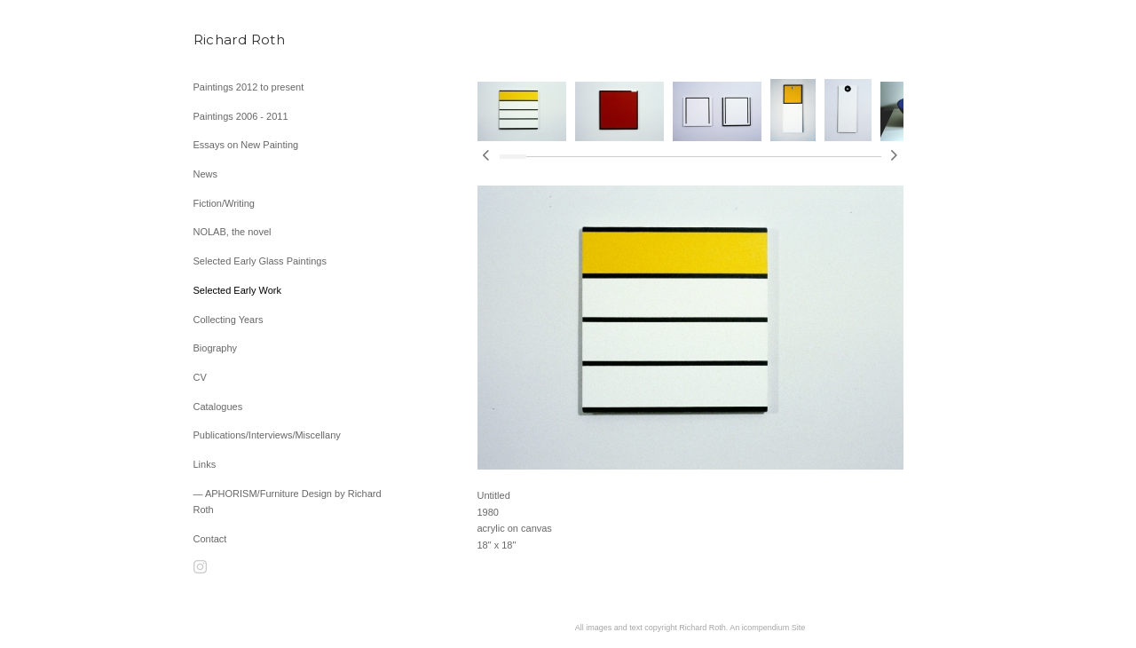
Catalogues (218, 406)
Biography (215, 348)
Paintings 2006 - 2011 (240, 116)
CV (200, 377)
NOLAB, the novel (232, 231)
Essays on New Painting (246, 144)
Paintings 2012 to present (248, 87)
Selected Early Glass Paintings (260, 261)
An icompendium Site (767, 627)
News (205, 174)
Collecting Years (228, 319)
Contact (210, 538)
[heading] (237, 39)
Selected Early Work (237, 290)
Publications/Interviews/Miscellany (267, 435)
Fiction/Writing (224, 203)
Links (205, 464)
